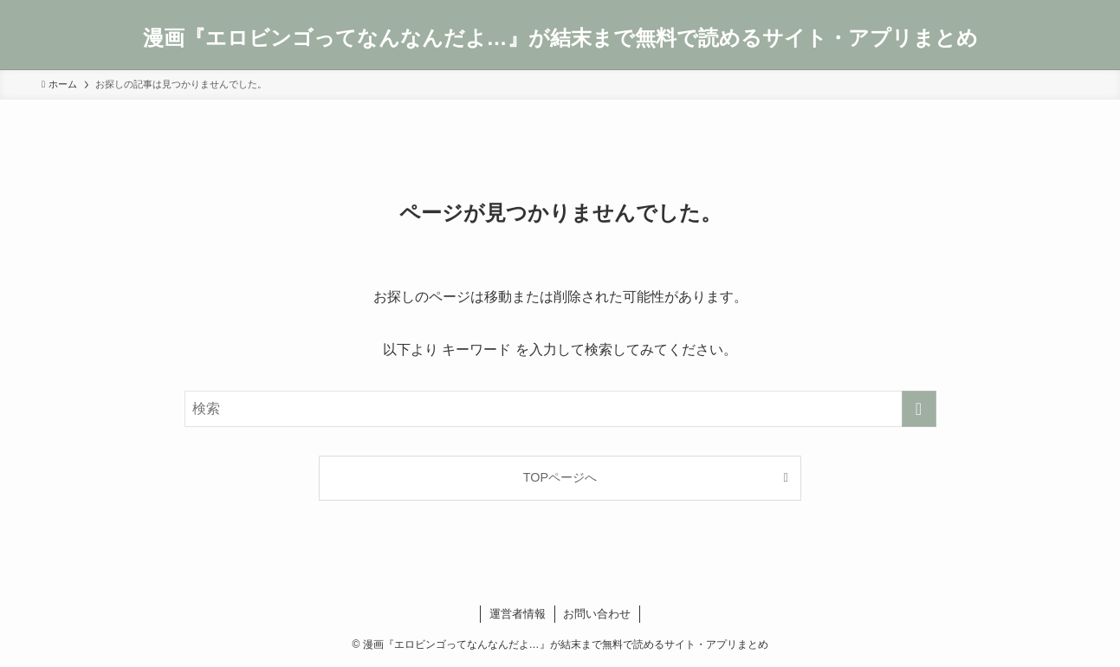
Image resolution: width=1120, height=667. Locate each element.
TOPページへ (560, 477)
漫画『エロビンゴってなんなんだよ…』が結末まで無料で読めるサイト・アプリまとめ (560, 38)
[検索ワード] (560, 409)
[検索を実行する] (919, 409)
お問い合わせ (597, 613)
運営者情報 (517, 613)
